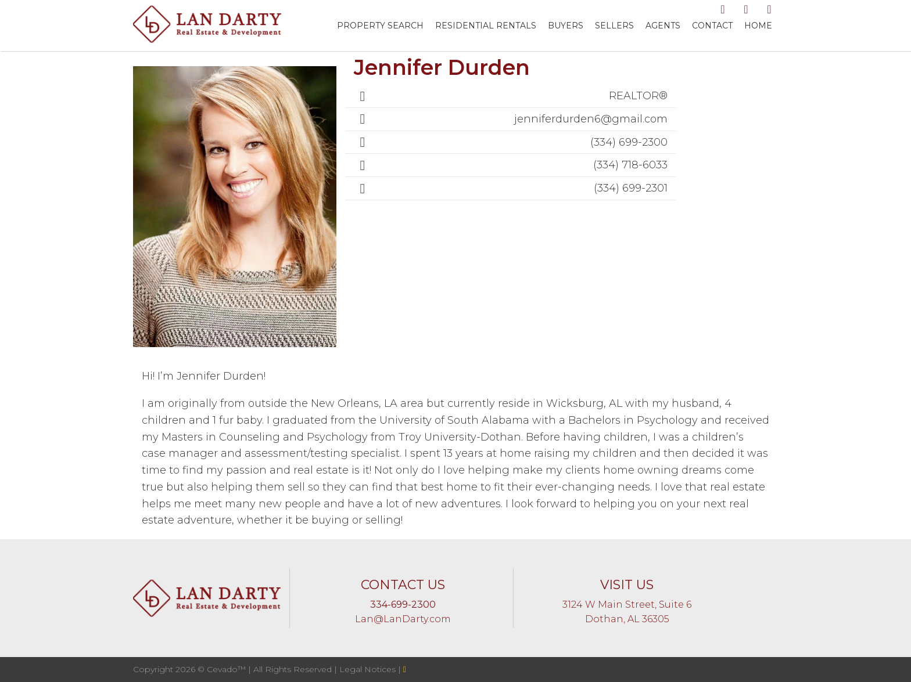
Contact (712, 25)
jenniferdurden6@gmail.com (591, 119)
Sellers (614, 25)
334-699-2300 (403, 604)
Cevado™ (227, 669)
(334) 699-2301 (631, 188)
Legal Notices (368, 669)
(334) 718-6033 (630, 164)
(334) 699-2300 (629, 142)
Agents (662, 25)
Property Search (380, 25)
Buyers (565, 25)
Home (758, 25)
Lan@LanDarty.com (403, 619)
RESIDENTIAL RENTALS (485, 25)
